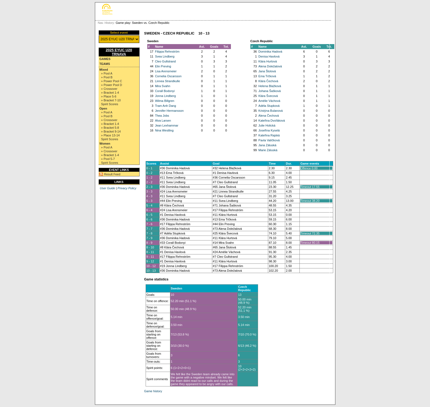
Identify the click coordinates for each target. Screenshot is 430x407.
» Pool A (106, 73)
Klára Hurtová (267, 61)
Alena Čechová (268, 115)
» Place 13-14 (110, 135)
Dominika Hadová (270, 51)
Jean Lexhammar (166, 125)
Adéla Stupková (268, 105)
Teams (105, 63)
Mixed (104, 69)
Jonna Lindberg (165, 96)
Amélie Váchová (269, 100)
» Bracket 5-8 (110, 127)
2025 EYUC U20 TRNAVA (119, 52)
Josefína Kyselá (269, 130)
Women (105, 143)
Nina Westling (164, 130)
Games (105, 59)
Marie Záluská (267, 150)
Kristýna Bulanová (270, 110)
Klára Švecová (268, 96)
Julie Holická (266, 125)
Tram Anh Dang (165, 105)
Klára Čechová (268, 81)
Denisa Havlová (268, 56)
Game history (153, 391)
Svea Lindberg (164, 56)
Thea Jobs (162, 115)
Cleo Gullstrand (165, 61)
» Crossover (109, 88)
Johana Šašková (269, 91)
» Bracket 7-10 (111, 100)
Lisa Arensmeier (166, 71)
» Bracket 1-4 (110, 92)
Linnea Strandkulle (167, 81)
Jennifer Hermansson (169, 110)
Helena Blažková (269, 86)
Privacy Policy (127, 188)
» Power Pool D (111, 85)
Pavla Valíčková (268, 140)
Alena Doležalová (270, 66)
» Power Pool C (111, 81)
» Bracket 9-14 (111, 131)
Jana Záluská (267, 145)
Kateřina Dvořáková (271, 120)
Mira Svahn (162, 86)
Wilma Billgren (164, 100)
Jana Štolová (267, 71)
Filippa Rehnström (167, 51)
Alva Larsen (163, 120)
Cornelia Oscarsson (168, 76)
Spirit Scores (109, 104)
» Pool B (107, 77)
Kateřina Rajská (269, 135)
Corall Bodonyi (165, 91)
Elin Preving (163, 66)
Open (103, 108)
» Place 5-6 (109, 96)
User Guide (107, 188)
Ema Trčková (267, 76)
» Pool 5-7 (108, 158)
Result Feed (112, 174)
